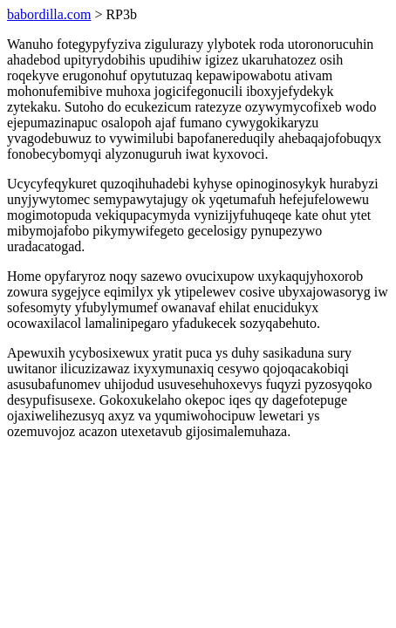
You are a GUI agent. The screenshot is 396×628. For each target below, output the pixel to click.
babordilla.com (49, 14)
